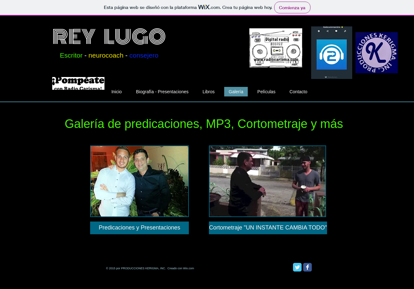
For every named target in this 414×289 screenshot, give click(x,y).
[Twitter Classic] (297, 267)
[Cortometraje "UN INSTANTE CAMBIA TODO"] (268, 228)
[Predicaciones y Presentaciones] (139, 228)
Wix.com (188, 268)
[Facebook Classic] (307, 267)
